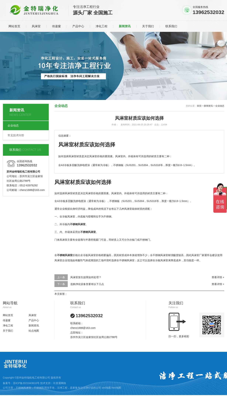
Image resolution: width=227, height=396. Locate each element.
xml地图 (106, 387)
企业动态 (13, 125)
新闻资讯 (125, 26)
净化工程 (101, 26)
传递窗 (56, 26)
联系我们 (171, 26)
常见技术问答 (16, 135)
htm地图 (116, 387)
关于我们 (148, 26)
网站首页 (14, 26)
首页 (199, 106)
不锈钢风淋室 (23, 387)
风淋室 (36, 26)
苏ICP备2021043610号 (26, 383)
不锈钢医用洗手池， (45, 387)
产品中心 (78, 26)
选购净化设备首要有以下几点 (87, 284)
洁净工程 (62, 387)
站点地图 (34, 330)
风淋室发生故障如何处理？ (85, 277)
